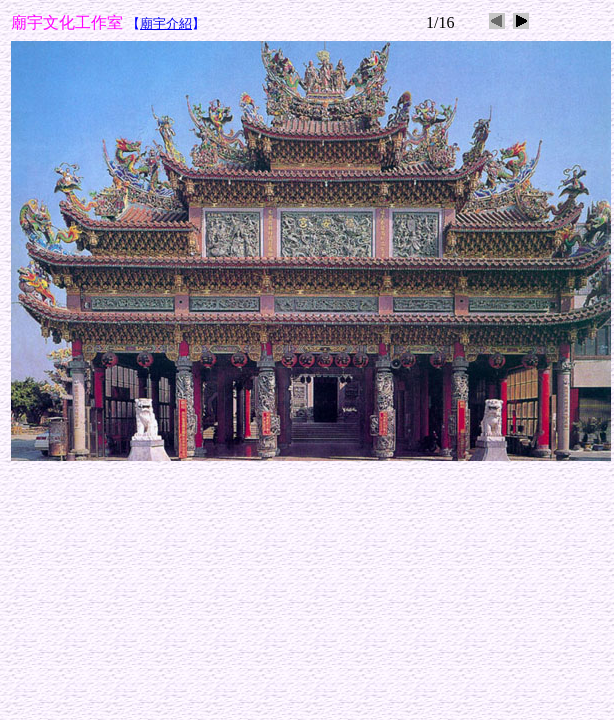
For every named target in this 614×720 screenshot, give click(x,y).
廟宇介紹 (166, 23)
